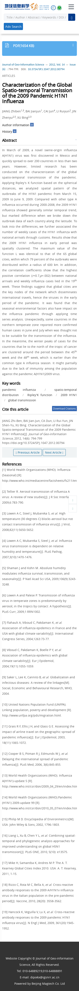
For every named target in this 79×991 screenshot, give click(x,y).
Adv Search (13, 26)
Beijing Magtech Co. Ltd (48, 984)
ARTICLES (8, 76)
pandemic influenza (19, 390)
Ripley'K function (39, 395)
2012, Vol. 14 (57, 64)
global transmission (22, 400)
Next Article (54, 452)
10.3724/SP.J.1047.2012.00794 (46, 69)
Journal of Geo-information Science (23, 64)
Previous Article (27, 452)
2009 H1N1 (69, 395)
